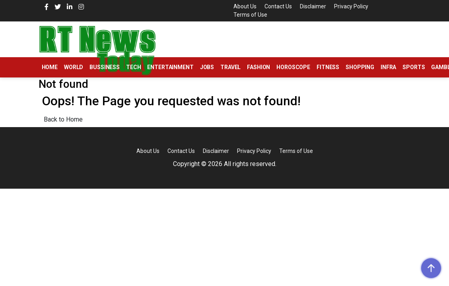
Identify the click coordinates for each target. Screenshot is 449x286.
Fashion (258, 67)
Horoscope (293, 67)
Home (50, 67)
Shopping (360, 67)
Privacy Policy (351, 6)
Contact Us (278, 6)
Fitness (328, 67)
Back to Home (63, 119)
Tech (133, 67)
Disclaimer (313, 6)
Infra (388, 67)
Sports (413, 67)
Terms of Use (250, 15)
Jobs (207, 67)
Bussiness (104, 67)
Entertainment (170, 67)
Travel (230, 67)
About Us (245, 6)
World (73, 67)
